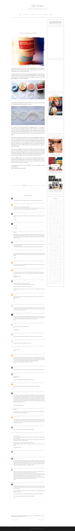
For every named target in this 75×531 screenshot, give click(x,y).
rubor (57, 268)
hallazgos (53, 233)
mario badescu (50, 248)
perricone (57, 260)
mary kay (57, 248)
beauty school (54, 207)
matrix (59, 249)
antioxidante (59, 203)
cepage (52, 215)
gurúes (61, 232)
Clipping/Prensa (34, 14)
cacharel (58, 213)
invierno (51, 237)
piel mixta (52, 262)
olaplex (50, 257)
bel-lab (56, 208)
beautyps (51, 208)
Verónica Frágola (17, 242)
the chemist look (59, 274)
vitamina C (57, 282)
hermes (61, 234)
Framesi (54, 230)
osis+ (61, 257)
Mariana (15, 269)
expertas (52, 228)
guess (56, 232)
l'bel (61, 239)
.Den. (14, 469)
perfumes (50, 260)
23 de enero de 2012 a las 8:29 (28, 242)
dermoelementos (54, 222)
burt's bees (56, 212)
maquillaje (55, 247)
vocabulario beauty (52, 282)
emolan (60, 226)
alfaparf (61, 201)
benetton (58, 209)
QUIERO (55, 266)
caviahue (54, 214)
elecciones (50, 225)
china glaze (60, 216)
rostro (56, 268)
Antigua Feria (16, 262)
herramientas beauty (53, 235)
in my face (54, 236)
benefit (56, 209)
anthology (50, 203)
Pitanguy (61, 263)
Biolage (61, 210)
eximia (49, 228)
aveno (54, 205)
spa (52, 273)
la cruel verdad (56, 240)
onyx (56, 257)
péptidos (60, 259)
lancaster (58, 242)
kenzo (56, 238)
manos (59, 246)
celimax (61, 214)
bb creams (55, 206)
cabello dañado (54, 213)
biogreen (59, 210)
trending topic (59, 278)
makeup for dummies (52, 246)
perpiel (54, 260)
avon (56, 205)
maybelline (54, 250)
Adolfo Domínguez (53, 201)
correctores (56, 219)
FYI (57, 230)
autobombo (50, 205)
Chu (14, 483)
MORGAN (15, 314)
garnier (59, 230)
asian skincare (60, 204)
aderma (50, 201)
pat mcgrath (51, 259)
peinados (56, 259)
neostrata (51, 255)
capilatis (50, 214)
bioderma (56, 210)
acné (61, 200)
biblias (61, 209)
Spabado (54, 273)
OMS (55, 257)
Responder (42, 202)
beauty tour (60, 207)
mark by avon (54, 248)
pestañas (60, 260)
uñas (57, 280)
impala (49, 236)
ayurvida (58, 205)
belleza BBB (60, 208)
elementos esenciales (55, 225)
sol (58, 272)
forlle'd (51, 230)
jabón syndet (60, 237)
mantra (61, 246)
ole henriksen (52, 257)
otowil (49, 258)
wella (55, 283)
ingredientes (60, 236)
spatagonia (58, 273)
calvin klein (60, 213)
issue (57, 237)
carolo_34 (15, 417)
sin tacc (58, 271)
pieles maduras (51, 263)
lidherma (50, 244)
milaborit (50, 252)
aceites (57, 200)
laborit (54, 242)
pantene (55, 258)
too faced (50, 277)
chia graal (57, 216)
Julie (14, 392)
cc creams (56, 214)
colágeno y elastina (52, 218)
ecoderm (55, 224)
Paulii (14, 334)
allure (49, 202)
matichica (15, 204)
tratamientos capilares (52, 278)
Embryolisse (56, 226)
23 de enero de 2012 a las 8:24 (27, 213)
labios (61, 241)
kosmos (55, 239)
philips (53, 261)
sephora (51, 270)
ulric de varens (54, 279)
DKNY (52, 223)
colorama (57, 218)
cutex (61, 220)
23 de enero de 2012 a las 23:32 (24, 417)
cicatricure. (50, 217)
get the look (58, 231)
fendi (53, 229)
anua (53, 204)
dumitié (50, 224)
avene (53, 205)
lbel (59, 243)
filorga (61, 229)
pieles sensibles (57, 263)
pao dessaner (59, 258)
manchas (56, 246)
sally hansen (51, 269)
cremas (50, 220)
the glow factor (51, 275)
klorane (53, 239)
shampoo (57, 270)
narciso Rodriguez (56, 253)
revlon (61, 267)
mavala (61, 249)
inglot (57, 236)
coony (53, 219)
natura (61, 253)
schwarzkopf (56, 269)
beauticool (58, 206)
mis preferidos (57, 252)
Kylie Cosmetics (59, 239)
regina (56, 267)
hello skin (55, 234)
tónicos (61, 276)
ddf (51, 221)
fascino (52, 229)
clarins (53, 217)
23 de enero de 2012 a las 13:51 (21, 347)
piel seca (56, 262)
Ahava (59, 201)
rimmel (50, 268)
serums (54, 270)
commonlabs (60, 218)
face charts (60, 228)
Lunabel (15, 340)
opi (58, 257)
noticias (54, 256)
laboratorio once (51, 242)
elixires (61, 225)
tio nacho (52, 276)
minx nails (53, 252)
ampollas (56, 202)
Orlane (60, 257)
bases (50, 206)
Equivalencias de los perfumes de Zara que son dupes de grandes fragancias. (55, 172)
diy (50, 223)
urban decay (60, 280)
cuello (56, 220)
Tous (57, 277)
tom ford (58, 276)
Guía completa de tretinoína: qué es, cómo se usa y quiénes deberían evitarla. (55, 154)
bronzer (50, 212)
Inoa (49, 237)
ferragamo (57, 229)
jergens (51, 238)
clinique (61, 217)
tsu (51, 279)
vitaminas (60, 282)
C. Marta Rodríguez (17, 198)
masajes (52, 249)
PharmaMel (50, 261)
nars (59, 253)
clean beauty (57, 217)
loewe (49, 245)
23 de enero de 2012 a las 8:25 (22, 223)
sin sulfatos (54, 271)
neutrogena (54, 255)
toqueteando (54, 277)
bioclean (54, 210)
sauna (53, 269)
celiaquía (59, 214)
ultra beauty (58, 279)
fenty (55, 229)
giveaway (61, 231)
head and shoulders (57, 233)
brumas (52, 212)
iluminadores (60, 235)
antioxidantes (51, 204)
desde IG (58, 222)
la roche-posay (56, 241)
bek (54, 208)
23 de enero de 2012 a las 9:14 (25, 294)
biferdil (50, 210)
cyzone (49, 221)
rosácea (54, 268)
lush (50, 245)
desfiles (61, 222)
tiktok (61, 275)
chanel (52, 216)
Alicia (14, 347)
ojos (61, 256)
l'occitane (50, 240)
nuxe (56, 256)
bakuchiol (61, 205)
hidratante (50, 235)
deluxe (54, 221)
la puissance (51, 241)
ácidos (59, 200)
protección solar (55, 265)
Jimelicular (16, 355)
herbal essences (58, 234)
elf (59, 225)
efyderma (61, 224)
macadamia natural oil (59, 245)
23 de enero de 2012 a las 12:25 (21, 324)
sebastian (59, 269)
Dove (59, 223)
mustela (53, 253)
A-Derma (54, 200)
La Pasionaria (60, 240)
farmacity (50, 229)
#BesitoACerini (51, 200)
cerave (61, 215)
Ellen (14, 324)
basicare (52, 206)
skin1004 (50, 272)
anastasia (59, 202)
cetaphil (50, 216)
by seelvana (60, 212)
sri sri (61, 273)
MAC (55, 245)
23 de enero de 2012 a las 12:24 (22, 314)
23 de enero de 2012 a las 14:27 (24, 355)
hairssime (50, 233)
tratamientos (60, 277)
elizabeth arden (51, 226)
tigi (60, 275)
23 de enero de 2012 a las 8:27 (22, 232)
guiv (59, 232)
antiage (53, 203)
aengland (57, 201)
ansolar (61, 202)
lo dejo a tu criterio (58, 244)
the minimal (54, 275)
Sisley (61, 271)
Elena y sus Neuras (17, 213)
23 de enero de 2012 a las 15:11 (22, 367)
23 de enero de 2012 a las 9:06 (25, 262)
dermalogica (50, 222)
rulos (59, 268)
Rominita (15, 433)
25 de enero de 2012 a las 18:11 (28, 451)
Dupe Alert (52, 224)
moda (61, 252)
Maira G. (42, 528)
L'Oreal (53, 240)
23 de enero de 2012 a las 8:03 (27, 198)
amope (53, 202)
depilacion (57, 221)
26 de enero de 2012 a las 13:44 (21, 469)
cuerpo (59, 220)
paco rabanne (52, 258)
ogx (59, 256)
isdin (56, 237)
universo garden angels (52, 280)
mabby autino (53, 245)
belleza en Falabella (52, 209)
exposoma (56, 228)
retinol (58, 267)
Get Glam (37, 5)
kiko (51, 239)
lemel (61, 243)
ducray (61, 223)
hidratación (60, 235)
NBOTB (59, 254)
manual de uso (51, 247)
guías (58, 232)
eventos (50, 227)
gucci (52, 232)
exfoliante (60, 227)
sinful (60, 271)
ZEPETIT (15, 223)
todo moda (55, 276)
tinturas (50, 276)
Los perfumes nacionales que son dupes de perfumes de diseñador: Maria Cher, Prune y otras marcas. (55, 191)
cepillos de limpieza (57, 215)
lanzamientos (52, 243)
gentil (61, 230)
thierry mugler (58, 275)
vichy (57, 281)
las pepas (57, 243)
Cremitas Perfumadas (18, 458)
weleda (53, 283)
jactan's (49, 238)
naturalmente (55, 254)
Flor (14, 305)
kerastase (58, 238)
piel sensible (60, 262)
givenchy (50, 232)
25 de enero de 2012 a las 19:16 (28, 458)
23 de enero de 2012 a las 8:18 (23, 204)
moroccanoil (50, 253)
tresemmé (50, 279)
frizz (56, 230)
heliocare (53, 234)
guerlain (54, 232)
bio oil (52, 210)
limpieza (53, 244)
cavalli (51, 214)
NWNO (58, 256)
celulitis (50, 215)
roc (52, 268)
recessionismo (53, 267)
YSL (60, 283)
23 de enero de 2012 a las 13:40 (21, 334)
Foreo (49, 230)
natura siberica (51, 254)
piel (55, 261)
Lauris (14, 367)
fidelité (59, 229)
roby (51, 268)
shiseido (60, 270)
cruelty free (53, 220)
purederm (52, 266)
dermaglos (60, 221)
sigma (51, 271)
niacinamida (58, 255)
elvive (54, 226)
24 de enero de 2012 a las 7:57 (28, 427)
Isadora (54, 237)
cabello (50, 213)
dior (49, 223)
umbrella (61, 279)
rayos (60, 266)
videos (59, 281)
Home (20, 14)
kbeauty (53, 238)
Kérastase (61, 238)
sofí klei (57, 272)
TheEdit (39, 14)
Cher (54, 216)
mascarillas (56, 249)
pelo (58, 259)
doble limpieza (56, 223)
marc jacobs (60, 247)
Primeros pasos (26, 14)
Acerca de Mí (45, 14)
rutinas (61, 268)
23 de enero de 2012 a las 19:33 (22, 409)
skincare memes (53, 272)
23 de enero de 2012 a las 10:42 (21, 305)
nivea (60, 255)
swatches (54, 274)
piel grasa (58, 261)
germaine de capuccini (52, 231)
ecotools (58, 224)
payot (53, 259)
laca (56, 242)
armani (56, 204)
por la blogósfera (59, 264)
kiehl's (49, 239)
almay (51, 202)
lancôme (61, 242)
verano (55, 281)
